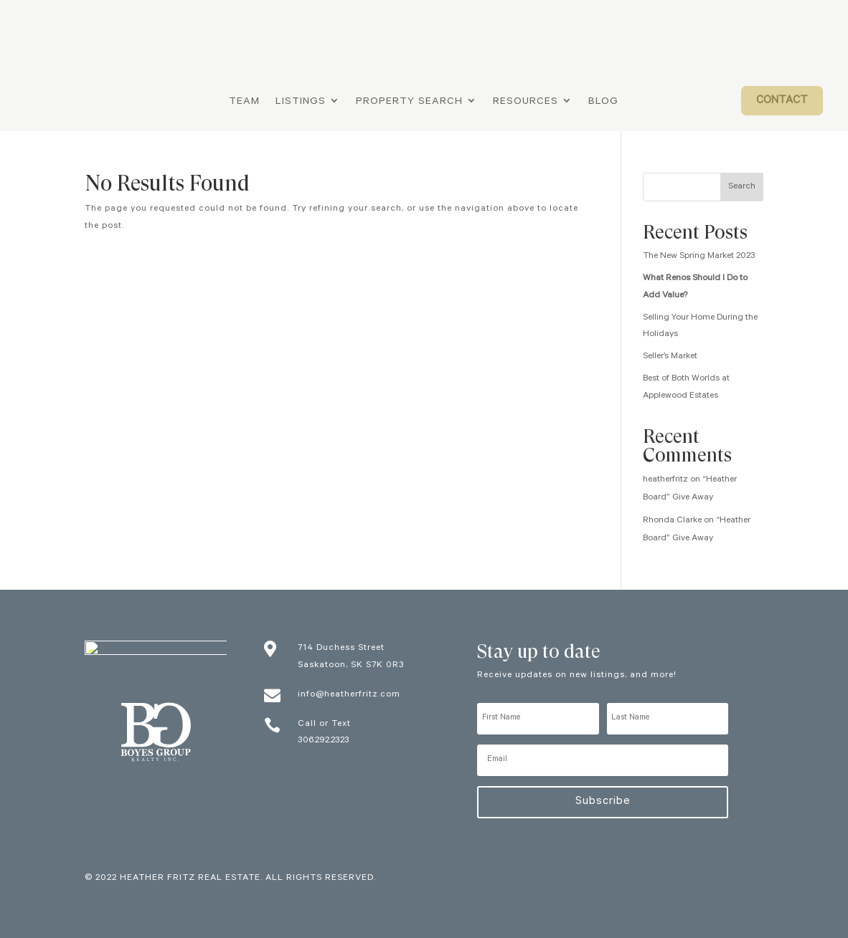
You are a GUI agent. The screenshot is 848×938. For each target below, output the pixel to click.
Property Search (409, 102)
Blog (603, 102)
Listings (300, 102)
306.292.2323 (323, 741)
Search (741, 187)
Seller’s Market (670, 357)
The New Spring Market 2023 (699, 257)
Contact (782, 101)
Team (244, 102)
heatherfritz (665, 480)
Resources (525, 102)
